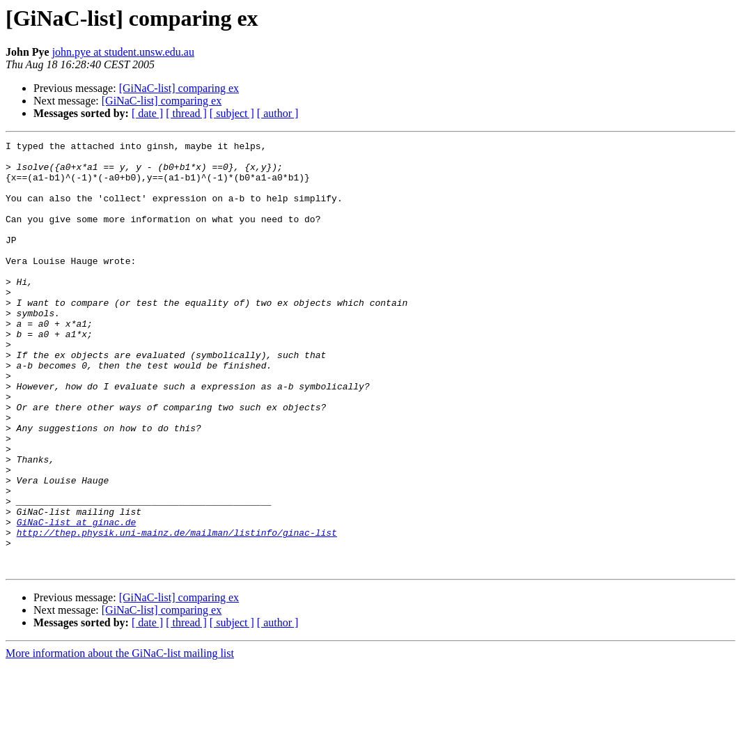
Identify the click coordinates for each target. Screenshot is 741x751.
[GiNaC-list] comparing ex (179, 88)
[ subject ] (232, 113)
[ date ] (147, 113)
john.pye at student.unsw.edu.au (123, 52)
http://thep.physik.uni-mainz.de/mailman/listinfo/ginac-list (177, 611)
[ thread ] (186, 113)
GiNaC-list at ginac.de (76, 599)
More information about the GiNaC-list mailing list (120, 739)
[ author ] (278, 113)
